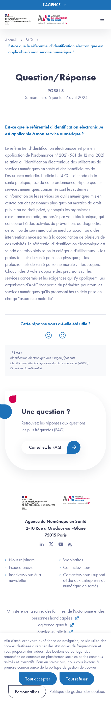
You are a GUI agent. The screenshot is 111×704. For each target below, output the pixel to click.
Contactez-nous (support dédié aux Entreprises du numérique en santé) (82, 580)
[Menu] (55, 5)
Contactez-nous (74, 567)
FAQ (32, 39)
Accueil (13, 39)
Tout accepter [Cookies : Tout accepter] (37, 679)
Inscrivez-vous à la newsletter (23, 577)
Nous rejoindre (20, 560)
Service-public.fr (52, 631)
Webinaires (71, 560)
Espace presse (19, 567)
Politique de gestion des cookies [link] (77, 691)
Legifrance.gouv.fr (52, 625)
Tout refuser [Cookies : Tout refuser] (77, 679)
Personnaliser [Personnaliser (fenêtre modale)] (27, 692)
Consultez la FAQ (45, 447)
